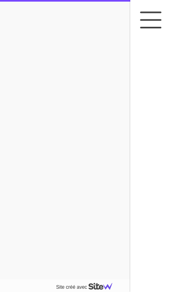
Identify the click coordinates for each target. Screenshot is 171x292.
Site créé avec (87, 287)
